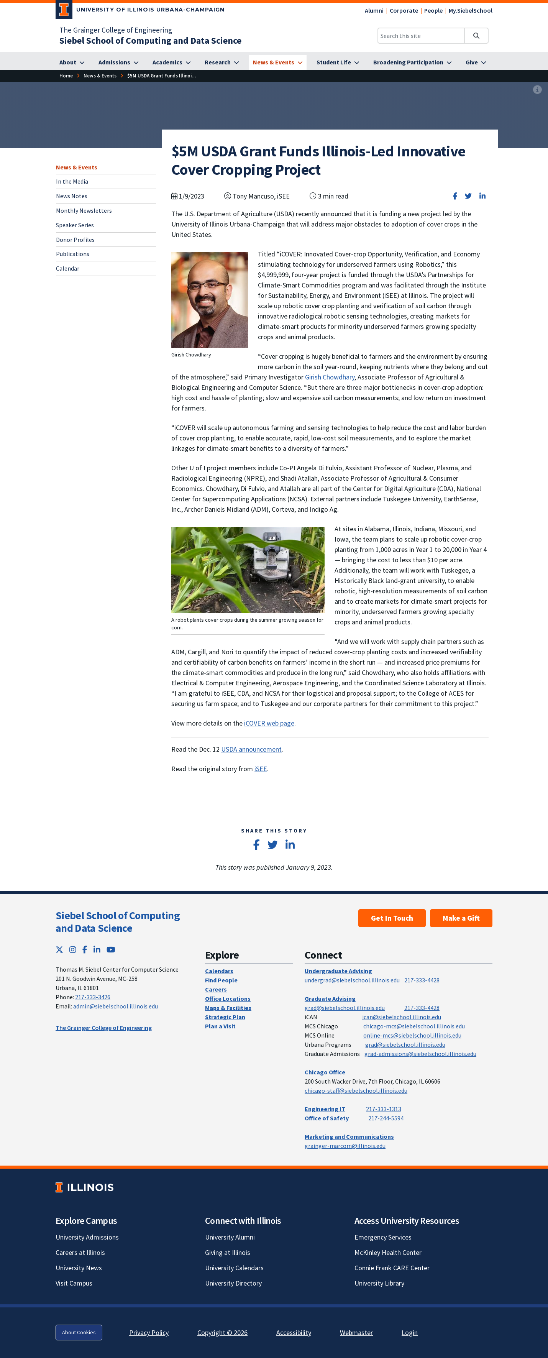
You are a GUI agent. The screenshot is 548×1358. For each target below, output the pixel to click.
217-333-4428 (422, 980)
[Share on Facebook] (455, 196)
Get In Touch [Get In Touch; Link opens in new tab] (392, 918)
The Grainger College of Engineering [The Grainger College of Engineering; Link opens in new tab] (115, 29)
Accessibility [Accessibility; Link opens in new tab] (293, 1332)
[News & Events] (278, 62)
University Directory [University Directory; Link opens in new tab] (233, 1283)
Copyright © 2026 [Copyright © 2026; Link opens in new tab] (222, 1332)
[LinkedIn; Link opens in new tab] (97, 949)
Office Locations (228, 998)
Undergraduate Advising (338, 971)
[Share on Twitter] (468, 196)
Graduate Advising (330, 998)
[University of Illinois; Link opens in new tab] (84, 1187)
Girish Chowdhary (329, 377)
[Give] (476, 62)
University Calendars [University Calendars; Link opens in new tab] (234, 1267)
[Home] (66, 75)
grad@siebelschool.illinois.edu (345, 1008)
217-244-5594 (386, 1118)
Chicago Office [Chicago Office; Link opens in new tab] (325, 1072)
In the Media (72, 181)
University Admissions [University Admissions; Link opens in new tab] (87, 1237)
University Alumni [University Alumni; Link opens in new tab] (230, 1237)
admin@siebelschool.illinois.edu (115, 1006)
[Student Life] (338, 62)
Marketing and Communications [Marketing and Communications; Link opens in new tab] (349, 1136)
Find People (221, 980)
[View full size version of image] (537, 90)
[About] (72, 62)
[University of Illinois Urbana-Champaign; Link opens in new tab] (140, 11)
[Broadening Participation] (412, 62)
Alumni (374, 10)
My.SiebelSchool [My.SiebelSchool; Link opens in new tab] (470, 10)
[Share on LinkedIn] (482, 196)
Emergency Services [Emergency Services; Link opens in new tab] (383, 1237)
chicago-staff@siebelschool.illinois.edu (356, 1090)
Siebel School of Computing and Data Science (118, 921)
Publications (72, 254)
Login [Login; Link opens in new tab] (410, 1332)
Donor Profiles (75, 239)
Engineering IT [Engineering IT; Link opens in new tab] (325, 1109)
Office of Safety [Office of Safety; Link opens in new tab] (327, 1118)
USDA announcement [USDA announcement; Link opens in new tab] (251, 749)
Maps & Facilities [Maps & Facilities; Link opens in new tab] (228, 1008)
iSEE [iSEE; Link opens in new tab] (260, 768)
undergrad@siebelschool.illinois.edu (352, 980)
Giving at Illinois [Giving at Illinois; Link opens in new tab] (227, 1252)
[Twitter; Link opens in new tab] (59, 949)
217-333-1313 (383, 1109)
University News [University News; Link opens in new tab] (79, 1267)
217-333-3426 (92, 997)
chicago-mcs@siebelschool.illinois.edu (414, 1026)
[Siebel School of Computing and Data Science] (150, 40)
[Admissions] (119, 62)
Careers (216, 989)
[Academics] (172, 62)
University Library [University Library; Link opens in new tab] (379, 1283)
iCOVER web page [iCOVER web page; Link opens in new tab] (269, 723)
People (433, 10)
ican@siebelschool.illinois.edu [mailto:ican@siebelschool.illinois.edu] (401, 1017)
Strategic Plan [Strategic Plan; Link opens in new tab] (225, 1017)
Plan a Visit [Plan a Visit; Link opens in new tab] (220, 1026)
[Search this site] (421, 35)
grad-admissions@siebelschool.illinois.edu (420, 1053)
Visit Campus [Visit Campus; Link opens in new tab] (74, 1283)
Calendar (67, 268)
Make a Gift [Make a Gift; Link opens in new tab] (461, 918)
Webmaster (356, 1332)
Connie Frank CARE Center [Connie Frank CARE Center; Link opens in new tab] (392, 1267)
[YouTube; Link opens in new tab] (111, 949)
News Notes (71, 196)
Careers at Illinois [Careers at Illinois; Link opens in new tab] (80, 1252)
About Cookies (79, 1332)
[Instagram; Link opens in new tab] (72, 949)
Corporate (404, 10)
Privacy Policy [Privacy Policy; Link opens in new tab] (149, 1332)
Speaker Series (75, 225)
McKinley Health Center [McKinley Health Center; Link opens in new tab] (388, 1252)
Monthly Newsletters (84, 210)
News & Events (76, 167)
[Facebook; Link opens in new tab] (84, 949)
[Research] (222, 62)
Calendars (219, 971)
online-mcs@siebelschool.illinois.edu (412, 1035)
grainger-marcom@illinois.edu (345, 1145)
